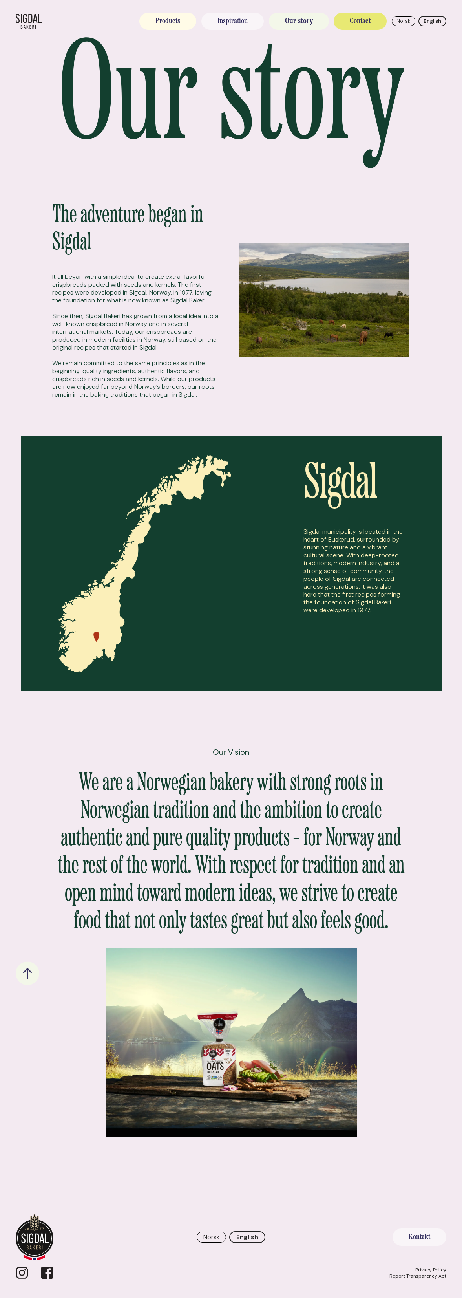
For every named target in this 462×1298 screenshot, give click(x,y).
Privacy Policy (430, 1270)
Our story (299, 21)
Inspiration (232, 21)
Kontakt (419, 1237)
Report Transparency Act (417, 1276)
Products (167, 21)
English (432, 21)
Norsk (403, 21)
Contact (360, 21)
